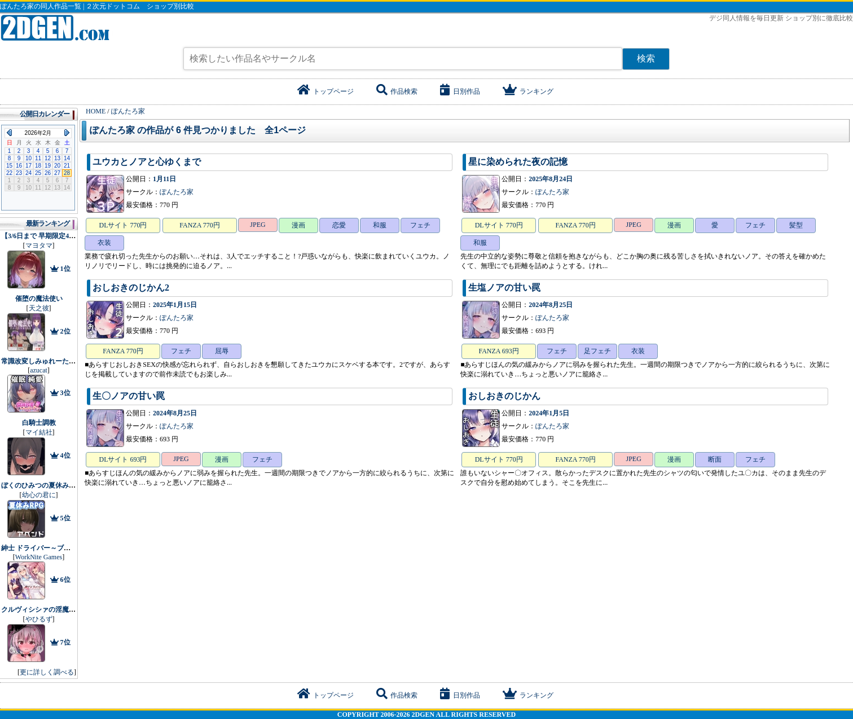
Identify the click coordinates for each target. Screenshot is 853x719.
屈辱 (221, 351)
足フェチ (597, 351)
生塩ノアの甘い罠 (504, 287)
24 (28, 173)
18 (38, 166)
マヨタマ (38, 245)
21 (67, 166)
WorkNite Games (38, 557)
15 (9, 166)
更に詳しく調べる (47, 672)
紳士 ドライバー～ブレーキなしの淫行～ (63, 548)
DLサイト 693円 (123, 459)
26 (48, 173)
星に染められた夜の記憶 (518, 161)
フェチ (420, 225)
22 (9, 173)
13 (57, 158)
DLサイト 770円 (123, 225)
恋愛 (339, 225)
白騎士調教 (39, 423)
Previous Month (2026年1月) (9, 132)
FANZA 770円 (199, 225)
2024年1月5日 (549, 413)
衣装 (104, 243)
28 (67, 173)
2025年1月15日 (175, 305)
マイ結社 (38, 432)
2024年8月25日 (551, 305)
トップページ (325, 91)
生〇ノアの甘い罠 (129, 396)
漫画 (298, 225)
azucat (38, 370)
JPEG (257, 225)
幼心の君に (39, 495)
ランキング (528, 91)
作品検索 (396, 91)
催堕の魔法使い (39, 298)
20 (57, 166)
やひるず (38, 619)
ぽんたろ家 (177, 192)
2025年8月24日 (551, 179)
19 (48, 166)
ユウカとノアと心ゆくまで (147, 161)
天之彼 (39, 308)
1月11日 (164, 179)
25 (38, 173)
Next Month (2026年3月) (66, 132)
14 (67, 158)
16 (19, 166)
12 (48, 158)
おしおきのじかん (504, 396)
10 (28, 158)
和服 (379, 225)
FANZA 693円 (498, 351)
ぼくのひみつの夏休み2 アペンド (51, 485)
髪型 (796, 225)
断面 (715, 459)
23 (19, 173)
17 (28, 166)
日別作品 (460, 91)
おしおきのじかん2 (131, 287)
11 (38, 158)
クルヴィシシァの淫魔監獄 (41, 609)
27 (57, 173)
